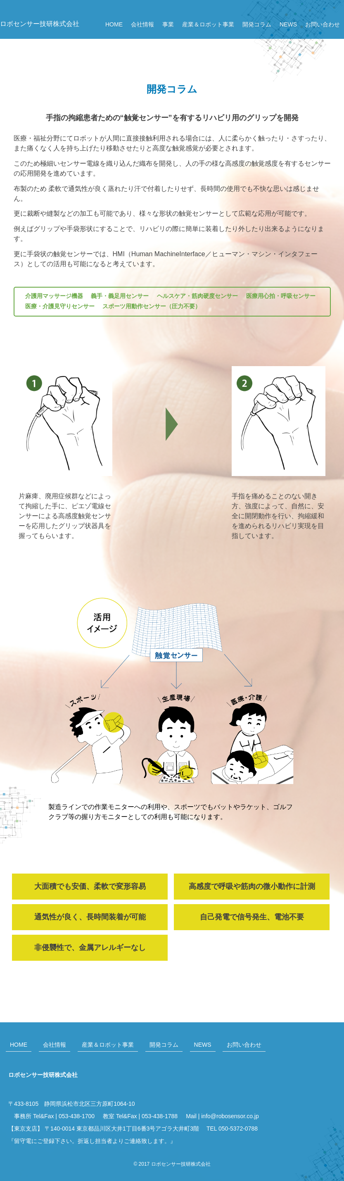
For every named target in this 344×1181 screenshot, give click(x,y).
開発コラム (256, 24)
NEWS (288, 24)
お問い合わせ (322, 24)
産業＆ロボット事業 (208, 24)
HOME (114, 24)
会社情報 (142, 24)
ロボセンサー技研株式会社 (39, 23)
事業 (168, 24)
